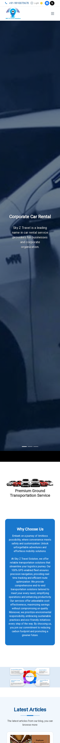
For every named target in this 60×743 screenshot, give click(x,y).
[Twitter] (52, 3)
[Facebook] (47, 3)
